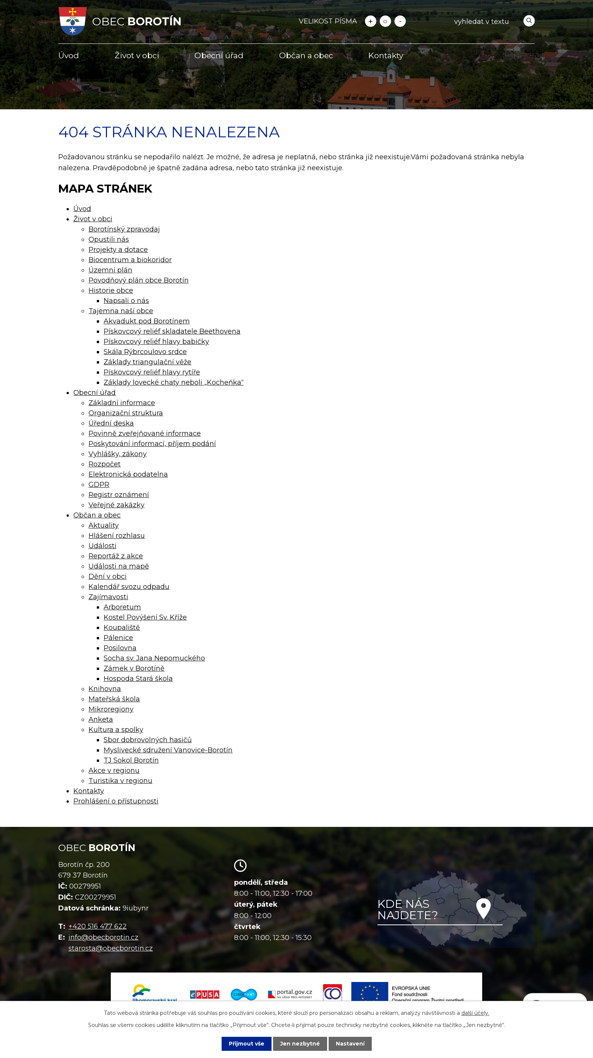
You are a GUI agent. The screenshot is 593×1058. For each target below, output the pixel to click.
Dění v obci (107, 576)
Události (102, 546)
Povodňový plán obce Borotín (138, 280)
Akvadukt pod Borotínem (147, 321)
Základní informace (121, 403)
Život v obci (137, 55)
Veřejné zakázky (116, 505)
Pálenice (118, 638)
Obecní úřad (219, 55)
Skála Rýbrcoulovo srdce (145, 352)
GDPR (98, 484)
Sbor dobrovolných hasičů (148, 740)
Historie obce (110, 290)
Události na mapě (118, 566)
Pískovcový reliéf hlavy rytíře (152, 372)
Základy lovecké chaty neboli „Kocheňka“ (174, 382)
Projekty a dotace (118, 249)
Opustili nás (108, 239)
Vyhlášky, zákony (117, 454)
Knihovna (104, 689)
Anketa (100, 719)
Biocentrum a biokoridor (130, 260)
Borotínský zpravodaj (124, 229)
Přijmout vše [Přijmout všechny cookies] (246, 1043)
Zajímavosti (108, 597)
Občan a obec (306, 55)
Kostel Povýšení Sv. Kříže (145, 617)
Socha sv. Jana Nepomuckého (154, 658)
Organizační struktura (125, 413)
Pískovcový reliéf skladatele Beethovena (172, 331)
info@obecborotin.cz (103, 937)
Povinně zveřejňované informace (144, 433)
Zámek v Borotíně (134, 668)
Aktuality (103, 525)
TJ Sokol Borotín (131, 760)
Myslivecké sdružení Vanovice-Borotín (168, 750)
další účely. (475, 1013)
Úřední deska (111, 423)
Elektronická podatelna (128, 474)
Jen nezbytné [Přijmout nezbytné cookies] (300, 1043)
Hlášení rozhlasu (116, 535)
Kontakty (385, 55)
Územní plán (110, 270)
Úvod (68, 55)
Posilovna (120, 648)
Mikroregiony (111, 709)
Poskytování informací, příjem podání (152, 444)
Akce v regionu (114, 770)
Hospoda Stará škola (138, 678)
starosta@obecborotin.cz (110, 948)
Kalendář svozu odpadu (128, 587)
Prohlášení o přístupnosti (115, 801)
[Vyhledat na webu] (493, 21)
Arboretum (122, 607)
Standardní (385, 21)
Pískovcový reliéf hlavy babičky (156, 341)
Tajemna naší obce (120, 311)
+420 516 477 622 (97, 926)
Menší (400, 21)
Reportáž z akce (115, 556)
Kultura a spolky (115, 730)
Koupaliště (122, 627)
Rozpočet (104, 464)
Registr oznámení (118, 495)
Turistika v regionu (120, 781)
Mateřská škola (114, 699)
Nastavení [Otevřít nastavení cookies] (350, 1043)
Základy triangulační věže (147, 362)
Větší (370, 21)
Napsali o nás (126, 301)
